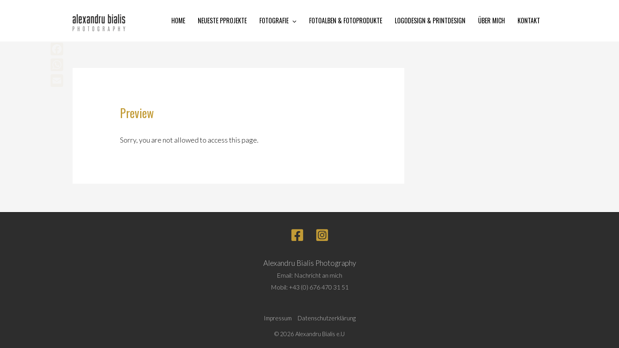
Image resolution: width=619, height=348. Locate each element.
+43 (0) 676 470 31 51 (319, 287)
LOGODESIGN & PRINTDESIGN (430, 20)
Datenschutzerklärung (327, 318)
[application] (292, 20)
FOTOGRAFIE (277, 20)
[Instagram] (322, 235)
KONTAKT (529, 20)
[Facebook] (297, 235)
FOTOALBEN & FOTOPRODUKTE (345, 20)
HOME (178, 20)
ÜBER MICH (491, 20)
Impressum (278, 318)
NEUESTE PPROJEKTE (222, 20)
